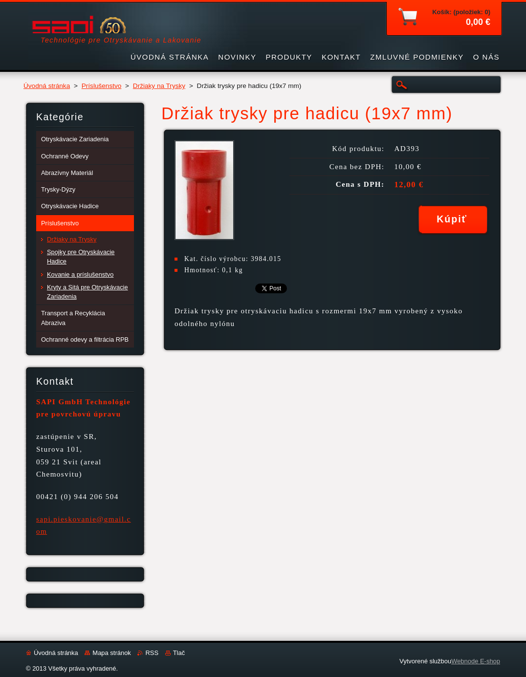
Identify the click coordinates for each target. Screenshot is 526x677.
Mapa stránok (111, 652)
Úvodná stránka (46, 85)
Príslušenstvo (102, 85)
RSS (151, 652)
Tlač (179, 652)
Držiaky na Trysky (159, 85)
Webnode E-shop (475, 661)
